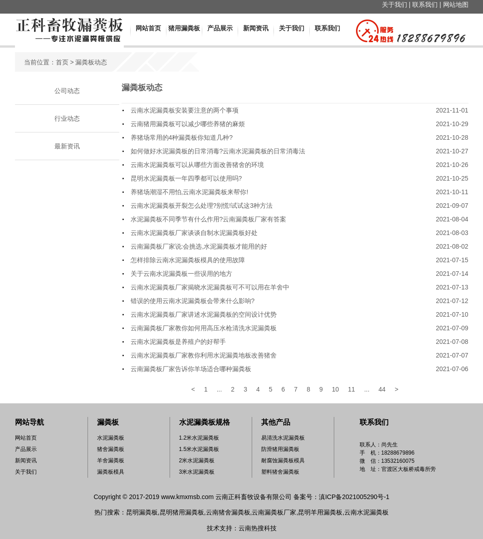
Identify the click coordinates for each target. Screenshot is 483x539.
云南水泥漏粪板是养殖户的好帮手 (178, 341)
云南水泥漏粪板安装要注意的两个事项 (185, 110)
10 (335, 389)
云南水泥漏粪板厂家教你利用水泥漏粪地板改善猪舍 (204, 355)
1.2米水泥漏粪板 (199, 438)
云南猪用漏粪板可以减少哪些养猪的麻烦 (188, 123)
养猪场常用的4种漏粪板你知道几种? (182, 137)
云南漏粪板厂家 (274, 512)
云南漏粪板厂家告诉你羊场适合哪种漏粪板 (191, 368)
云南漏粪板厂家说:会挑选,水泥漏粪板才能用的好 (199, 246)
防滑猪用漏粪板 (280, 449)
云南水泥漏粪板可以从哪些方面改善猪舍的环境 (197, 164)
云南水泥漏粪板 (366, 512)
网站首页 (148, 28)
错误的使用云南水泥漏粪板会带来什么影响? (193, 300)
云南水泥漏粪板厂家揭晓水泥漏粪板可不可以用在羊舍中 (210, 287)
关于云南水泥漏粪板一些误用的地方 (181, 273)
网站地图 (455, 4)
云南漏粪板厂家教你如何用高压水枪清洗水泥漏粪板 (204, 328)
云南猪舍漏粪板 (228, 512)
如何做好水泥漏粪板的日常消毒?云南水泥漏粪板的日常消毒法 (218, 151)
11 (351, 389)
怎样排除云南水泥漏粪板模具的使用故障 (188, 260)
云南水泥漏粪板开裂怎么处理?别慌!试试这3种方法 (202, 205)
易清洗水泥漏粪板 (283, 438)
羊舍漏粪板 (110, 460)
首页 (62, 62)
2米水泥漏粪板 (197, 460)
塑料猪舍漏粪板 (280, 472)
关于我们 (394, 4)
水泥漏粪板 (110, 438)
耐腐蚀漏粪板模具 (283, 460)
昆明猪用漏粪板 (182, 512)
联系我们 (425, 4)
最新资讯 (67, 146)
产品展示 (220, 28)
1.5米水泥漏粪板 (199, 449)
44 (382, 389)
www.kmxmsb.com (187, 496)
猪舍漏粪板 (110, 449)
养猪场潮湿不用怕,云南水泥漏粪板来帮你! (190, 192)
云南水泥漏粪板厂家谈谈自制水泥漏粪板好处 (194, 232)
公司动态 (67, 90)
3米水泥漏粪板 (197, 472)
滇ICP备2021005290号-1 (354, 496)
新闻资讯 (255, 28)
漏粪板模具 (110, 472)
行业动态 (67, 118)
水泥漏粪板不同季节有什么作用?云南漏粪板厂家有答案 (209, 219)
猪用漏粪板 (184, 28)
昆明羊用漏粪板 (320, 512)
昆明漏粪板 (142, 512)
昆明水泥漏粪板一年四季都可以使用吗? (186, 178)
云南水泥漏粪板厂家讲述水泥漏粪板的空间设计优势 (204, 314)
